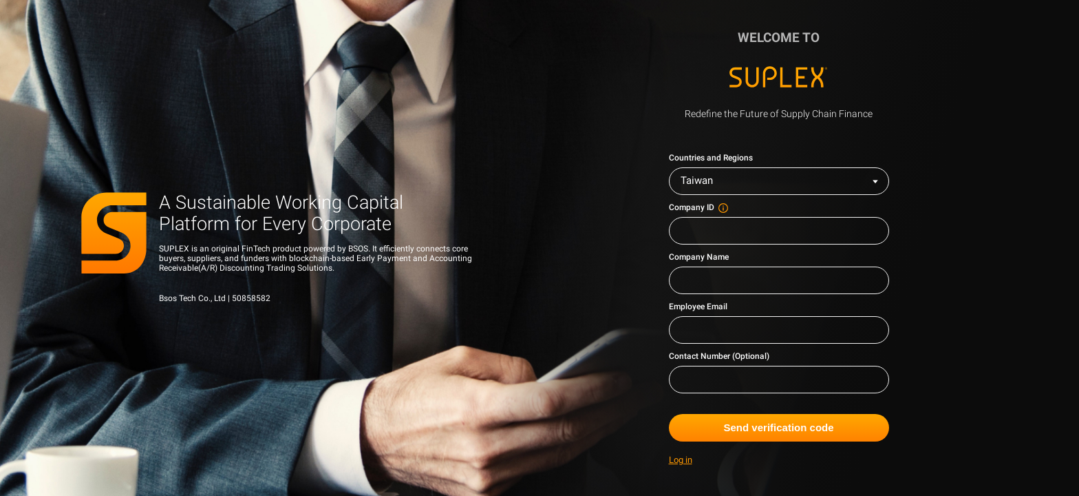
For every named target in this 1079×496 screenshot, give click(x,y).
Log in (680, 460)
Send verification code (779, 427)
